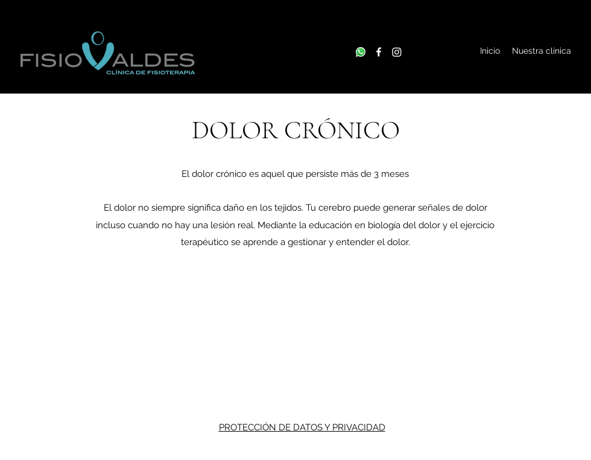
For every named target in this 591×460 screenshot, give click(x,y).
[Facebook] (379, 52)
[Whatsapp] (361, 52)
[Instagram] (397, 52)
